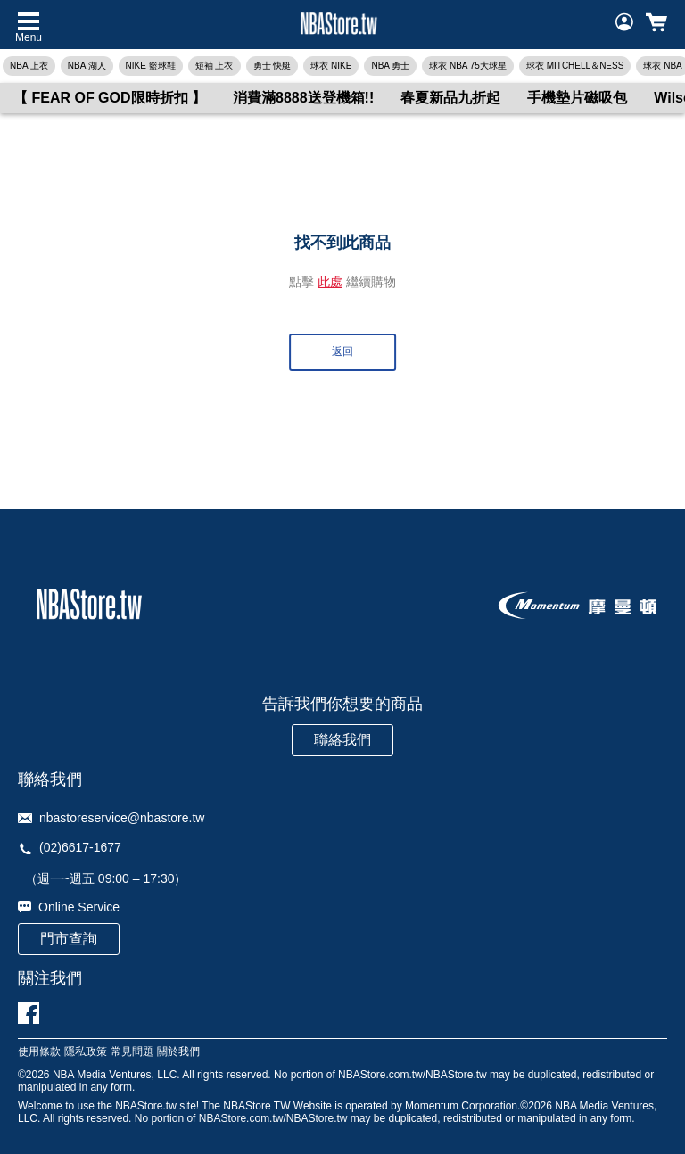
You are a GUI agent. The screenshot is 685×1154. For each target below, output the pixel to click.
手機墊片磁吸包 (577, 97)
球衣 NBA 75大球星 (468, 65)
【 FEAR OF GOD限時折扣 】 (109, 97)
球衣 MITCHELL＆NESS (574, 65)
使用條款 (39, 1052)
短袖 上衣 (214, 65)
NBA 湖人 (87, 65)
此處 (330, 282)
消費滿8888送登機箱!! (303, 97)
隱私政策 (85, 1052)
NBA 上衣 (29, 65)
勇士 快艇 (272, 65)
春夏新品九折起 (450, 97)
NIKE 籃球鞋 (151, 65)
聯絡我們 (342, 739)
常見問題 (132, 1052)
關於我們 (178, 1052)
